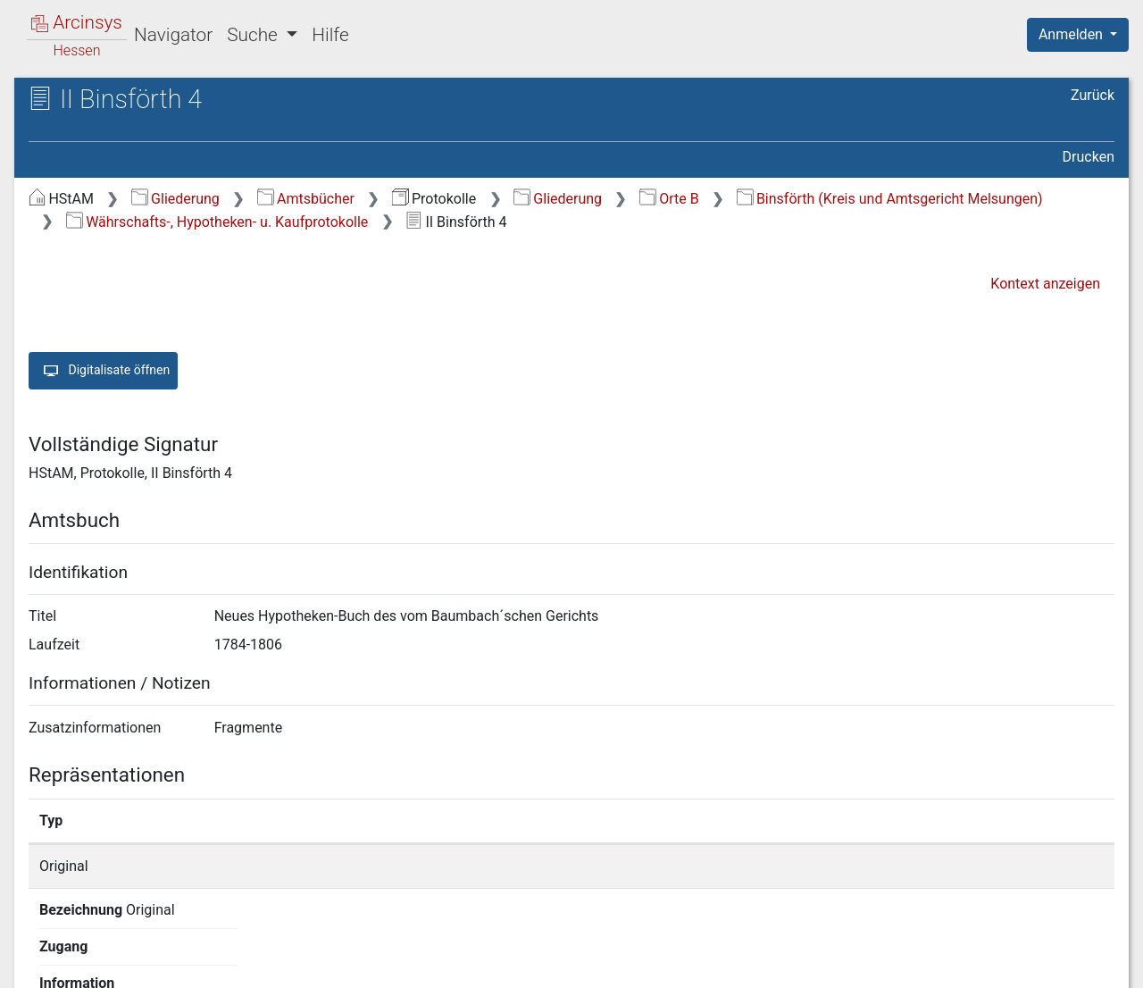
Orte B (669, 198)
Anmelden (1072, 34)
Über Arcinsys (682, 964)
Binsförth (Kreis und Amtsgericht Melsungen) (890, 198)
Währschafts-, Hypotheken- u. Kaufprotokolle (217, 222)
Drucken (1088, 156)
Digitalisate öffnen (103, 370)
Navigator (173, 35)
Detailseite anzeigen (859, 866)
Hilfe (330, 35)
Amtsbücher (306, 198)
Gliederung (175, 198)
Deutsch (107, 950)
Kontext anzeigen (1045, 283)
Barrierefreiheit (952, 964)
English (41, 950)
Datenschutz (815, 964)
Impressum (1083, 964)
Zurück (1092, 95)
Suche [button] (254, 35)
